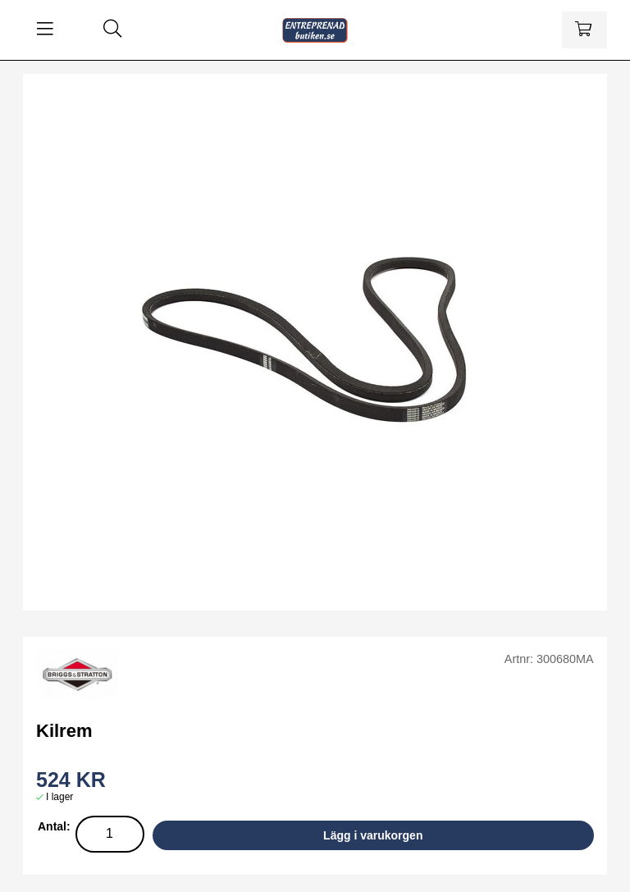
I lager (59, 797)
